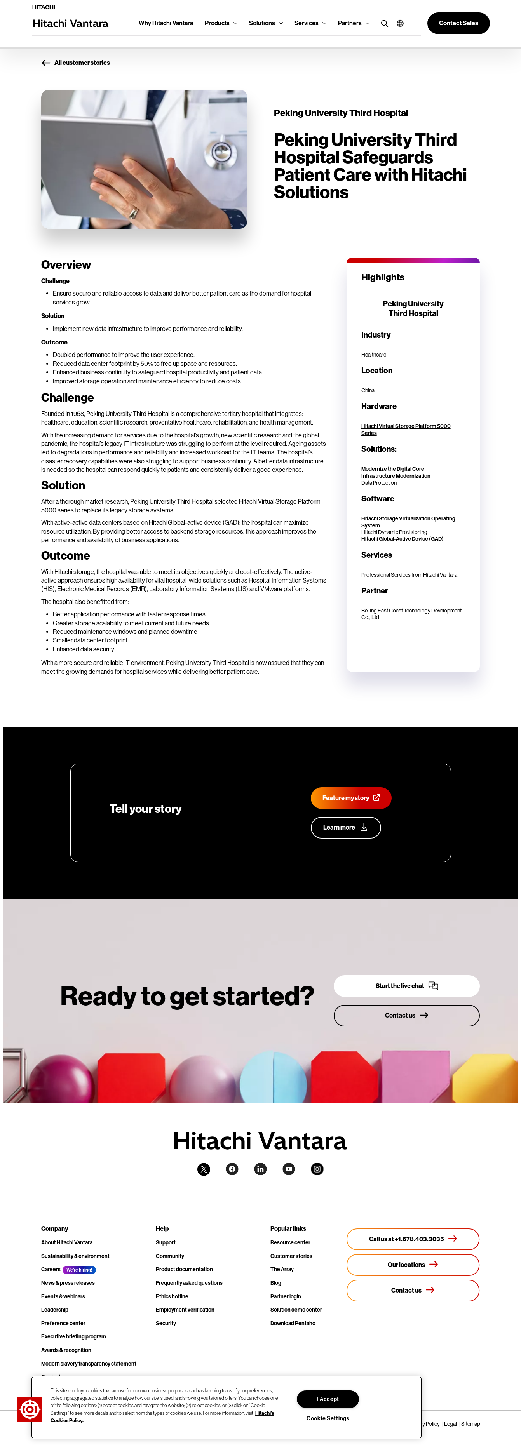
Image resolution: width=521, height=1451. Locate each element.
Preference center (63, 1323)
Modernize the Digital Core (392, 469)
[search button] (382, 23)
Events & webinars (63, 1296)
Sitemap (470, 1424)
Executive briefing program (73, 1336)
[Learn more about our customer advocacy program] (346, 828)
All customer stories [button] (75, 63)
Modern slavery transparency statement (88, 1364)
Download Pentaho (292, 1323)
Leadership (54, 1310)
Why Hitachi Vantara (166, 23)
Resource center (290, 1242)
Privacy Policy (424, 1424)
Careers (51, 1269)
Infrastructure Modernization (395, 476)
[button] (397, 23)
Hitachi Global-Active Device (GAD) (402, 539)
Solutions (262, 23)
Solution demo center (296, 1310)
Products (217, 23)
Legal (450, 1424)
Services (306, 23)
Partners (350, 23)
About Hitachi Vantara (66, 1242)
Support (166, 1242)
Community (170, 1256)
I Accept (328, 1399)
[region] (226, 1407)
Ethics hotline (172, 1296)
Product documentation (184, 1269)
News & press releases (68, 1283)
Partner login (285, 1296)
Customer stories (291, 1256)
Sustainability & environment (75, 1256)
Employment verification (185, 1310)
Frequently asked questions (189, 1283)
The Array (282, 1269)
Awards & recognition (66, 1350)
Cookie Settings (328, 1418)
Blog (275, 1283)
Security (166, 1323)
